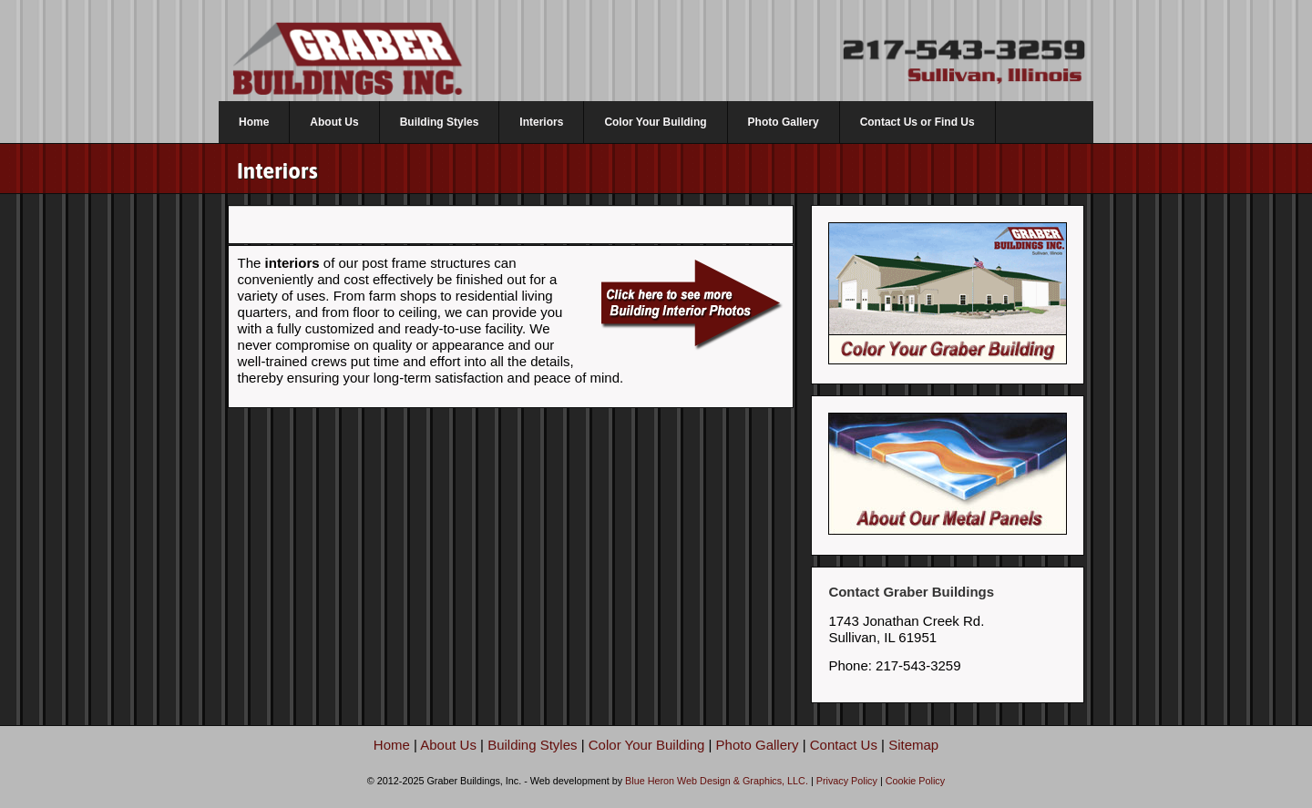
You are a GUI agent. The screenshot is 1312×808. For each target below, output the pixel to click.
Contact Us (843, 744)
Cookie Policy (915, 780)
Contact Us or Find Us (917, 122)
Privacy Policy (846, 780)
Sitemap (913, 744)
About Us (334, 122)
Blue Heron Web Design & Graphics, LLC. (716, 780)
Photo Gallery (783, 122)
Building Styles (439, 122)
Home (254, 122)
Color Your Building (655, 122)
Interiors (541, 122)
